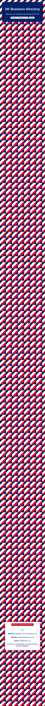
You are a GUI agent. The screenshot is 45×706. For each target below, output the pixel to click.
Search (31, 18)
